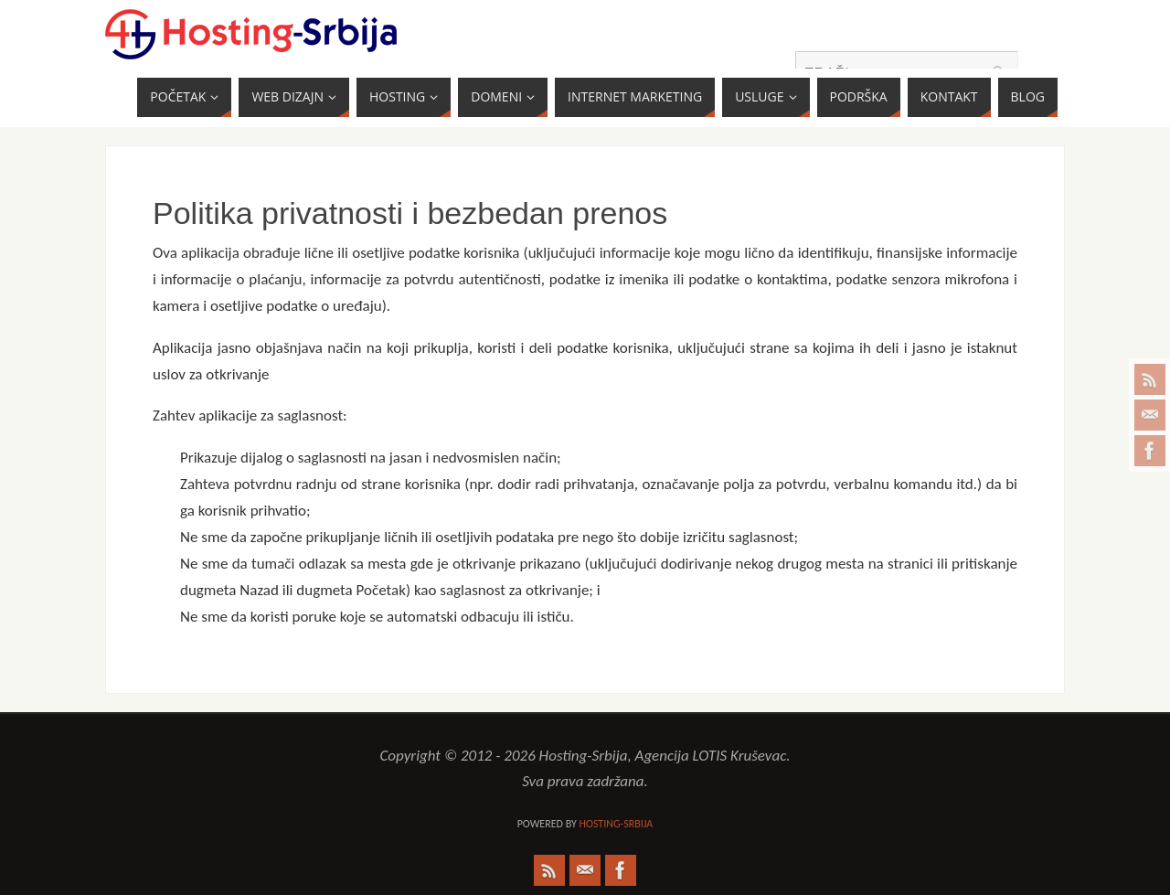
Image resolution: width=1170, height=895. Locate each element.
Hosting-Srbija (616, 823)
